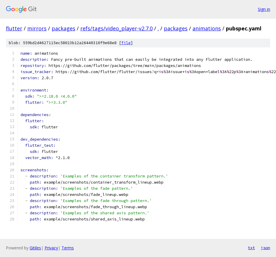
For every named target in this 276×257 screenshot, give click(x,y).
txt (251, 247)
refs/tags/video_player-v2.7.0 (116, 28)
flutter (14, 28)
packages (63, 28)
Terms (68, 248)
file (126, 42)
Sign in (264, 9)
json (265, 247)
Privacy (51, 248)
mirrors (37, 28)
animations (206, 28)
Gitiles (35, 248)
